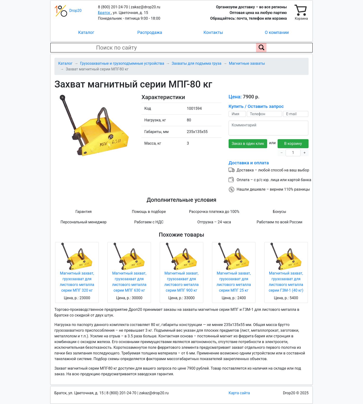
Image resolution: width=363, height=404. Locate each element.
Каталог (86, 32)
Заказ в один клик (248, 143)
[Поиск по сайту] (261, 47)
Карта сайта (239, 393)
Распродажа (149, 32)
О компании (277, 32)
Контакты (213, 32)
